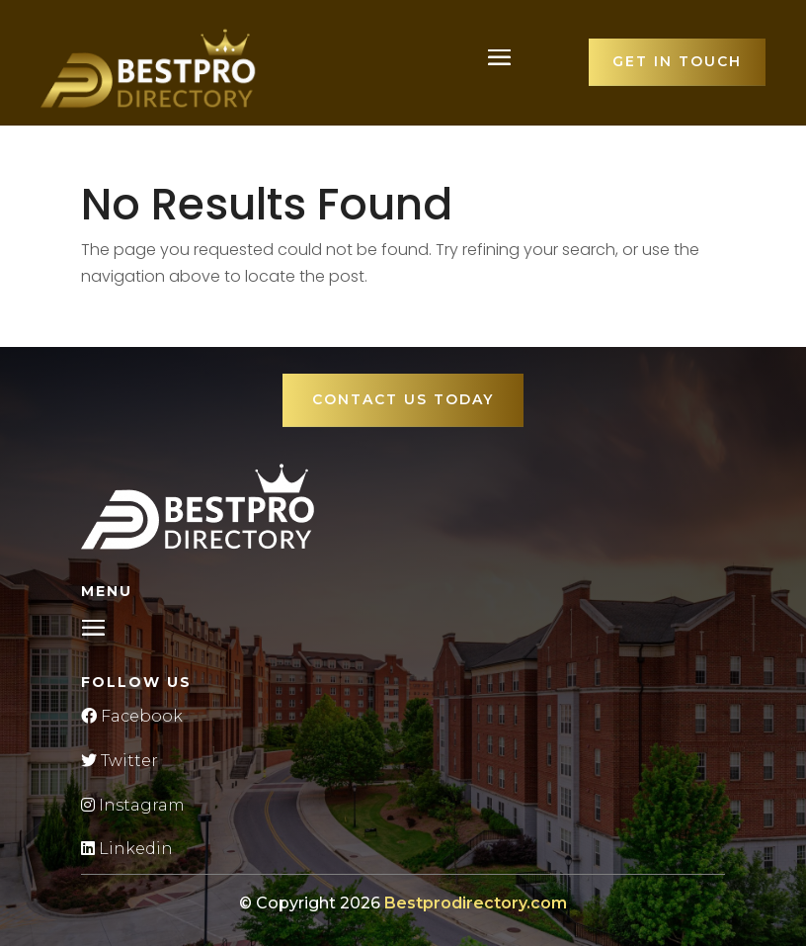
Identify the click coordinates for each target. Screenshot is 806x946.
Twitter (119, 760)
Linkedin (127, 848)
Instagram (133, 805)
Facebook (132, 716)
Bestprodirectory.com (475, 903)
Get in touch (677, 61)
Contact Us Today (403, 399)
